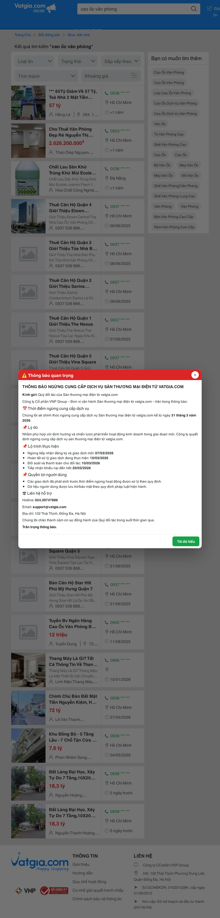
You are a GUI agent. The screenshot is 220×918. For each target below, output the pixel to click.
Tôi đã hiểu (186, 541)
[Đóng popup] (195, 375)
